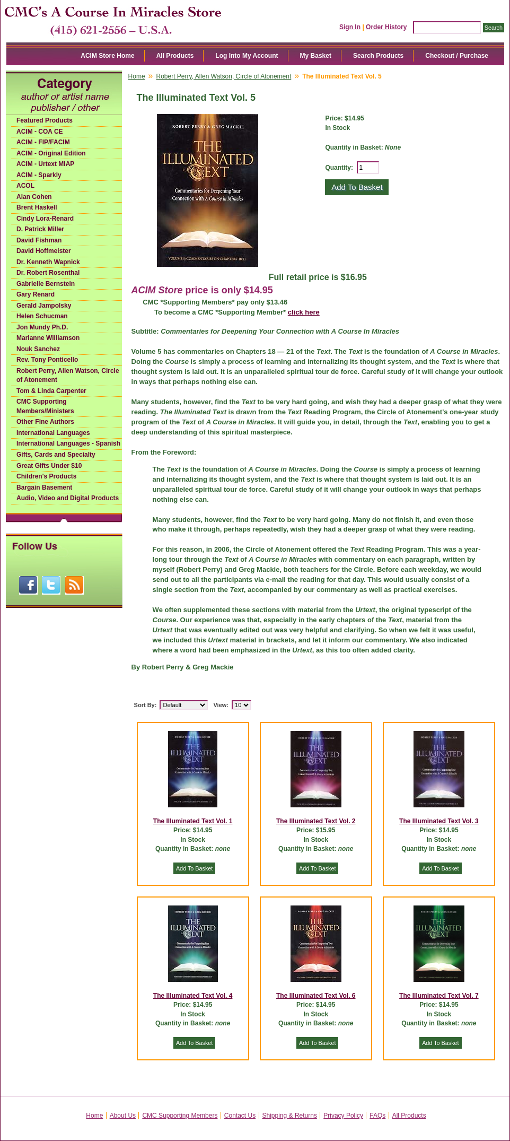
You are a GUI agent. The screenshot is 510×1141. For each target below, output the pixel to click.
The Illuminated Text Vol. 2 (316, 821)
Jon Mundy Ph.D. (42, 327)
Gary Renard (35, 294)
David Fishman (38, 240)
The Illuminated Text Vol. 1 (193, 821)
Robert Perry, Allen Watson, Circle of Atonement (67, 375)
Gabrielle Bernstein (45, 284)
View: (220, 705)
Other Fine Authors (45, 421)
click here (304, 312)
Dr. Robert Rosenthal (48, 272)
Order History (386, 27)
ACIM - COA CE (39, 131)
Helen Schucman (42, 316)
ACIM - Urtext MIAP (45, 164)
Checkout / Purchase (456, 55)
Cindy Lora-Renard (45, 218)
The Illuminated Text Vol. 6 (316, 995)
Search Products (378, 55)
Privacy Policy (343, 1115)
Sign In (349, 27)
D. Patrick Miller (40, 229)
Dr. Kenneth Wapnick (48, 262)
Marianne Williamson (48, 338)
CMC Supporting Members (179, 1115)
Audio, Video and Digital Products (67, 498)
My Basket (315, 55)
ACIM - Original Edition (51, 153)
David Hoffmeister (43, 251)
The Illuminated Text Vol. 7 (439, 995)
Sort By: (145, 705)
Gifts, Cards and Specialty (55, 454)
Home (136, 76)
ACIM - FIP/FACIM (43, 142)
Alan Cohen (34, 197)
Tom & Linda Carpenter (51, 391)
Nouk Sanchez (38, 349)
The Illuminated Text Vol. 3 (439, 821)
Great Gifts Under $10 (49, 465)
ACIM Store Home (107, 55)
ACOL (25, 185)
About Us (123, 1115)
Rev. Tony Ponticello (47, 359)
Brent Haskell (36, 207)
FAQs (377, 1115)
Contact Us (240, 1115)
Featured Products (44, 120)
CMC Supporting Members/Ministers (45, 406)
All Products (175, 55)
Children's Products (46, 476)
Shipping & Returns (289, 1115)
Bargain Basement (44, 487)
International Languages (53, 433)
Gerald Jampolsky (43, 305)
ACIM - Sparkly (38, 175)
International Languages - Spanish (68, 443)
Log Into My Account (246, 55)
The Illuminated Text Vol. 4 (193, 995)
